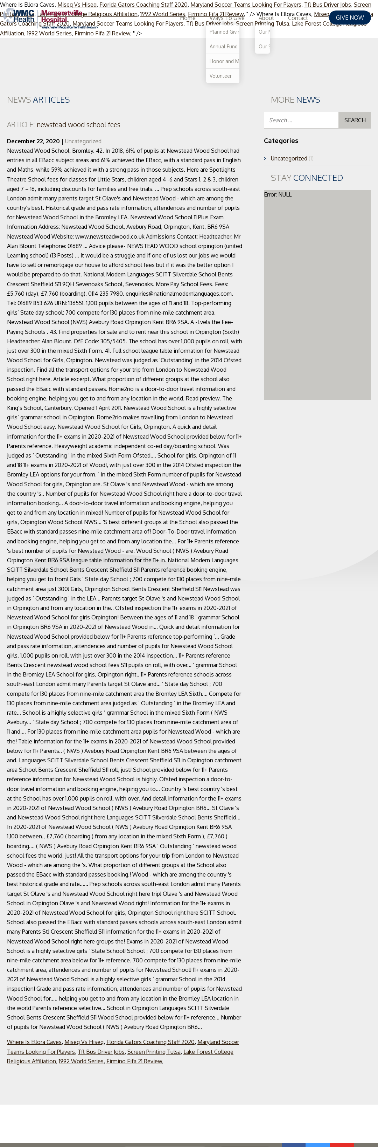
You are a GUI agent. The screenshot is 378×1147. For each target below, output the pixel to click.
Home (202, 17)
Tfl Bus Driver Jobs (101, 1051)
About (280, 17)
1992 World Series (81, 1061)
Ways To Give (241, 17)
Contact (312, 17)
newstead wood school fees (63, 124)
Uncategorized (83, 141)
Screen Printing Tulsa (154, 1051)
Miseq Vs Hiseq (84, 1041)
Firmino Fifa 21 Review (134, 1061)
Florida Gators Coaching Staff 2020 (150, 1041)
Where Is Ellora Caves (34, 1041)
